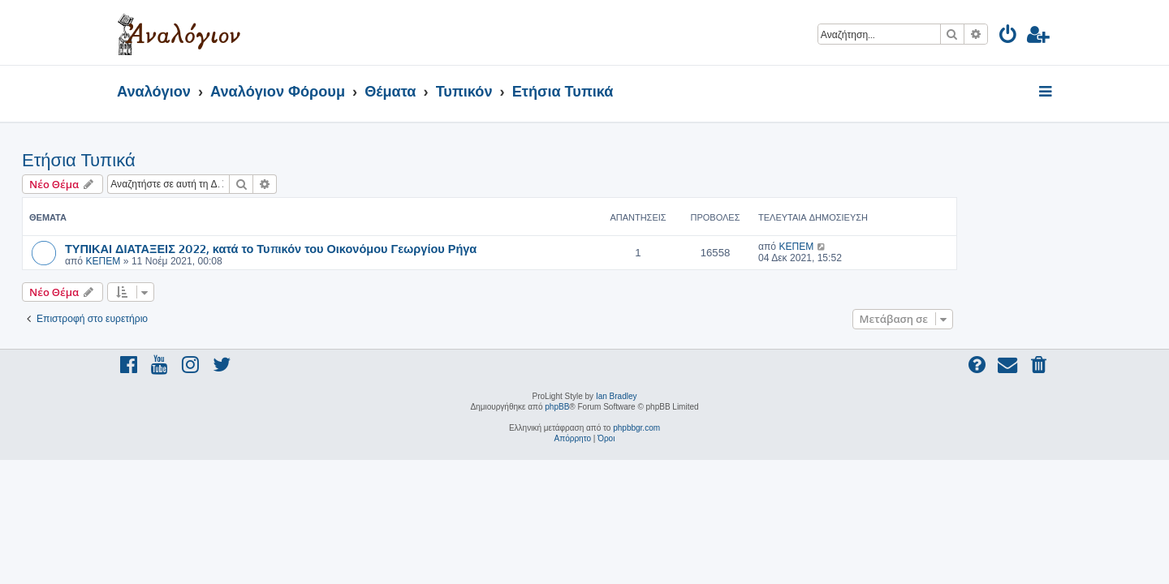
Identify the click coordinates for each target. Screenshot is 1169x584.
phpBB (557, 406)
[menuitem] (1008, 36)
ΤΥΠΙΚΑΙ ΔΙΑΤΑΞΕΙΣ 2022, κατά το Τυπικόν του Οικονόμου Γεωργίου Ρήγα (366, 248)
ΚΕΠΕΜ (197, 261)
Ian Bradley (616, 396)
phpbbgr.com (636, 427)
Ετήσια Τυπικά (174, 160)
